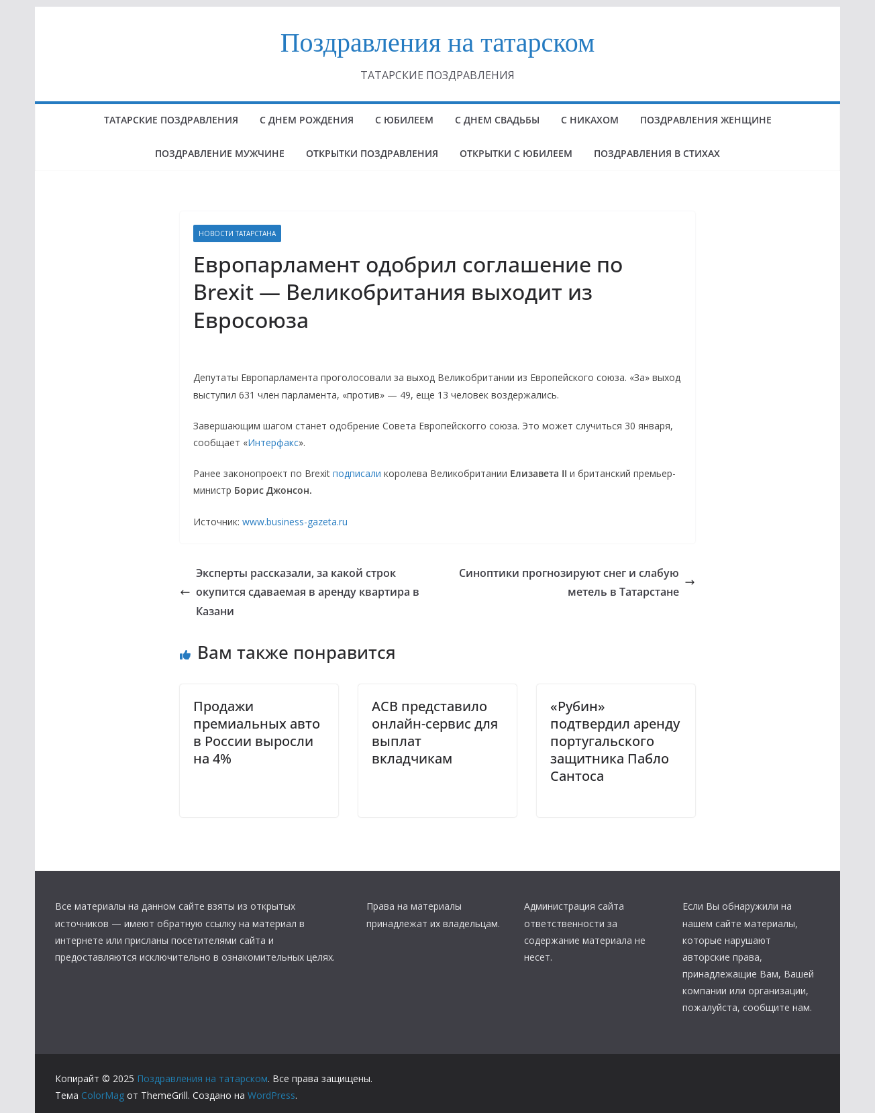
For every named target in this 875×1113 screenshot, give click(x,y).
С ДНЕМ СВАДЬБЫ (497, 119)
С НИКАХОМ (590, 119)
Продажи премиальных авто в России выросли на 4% (256, 732)
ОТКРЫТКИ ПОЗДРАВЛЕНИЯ (372, 153)
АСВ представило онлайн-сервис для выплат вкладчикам (435, 732)
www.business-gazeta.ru (295, 521)
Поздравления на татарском (437, 43)
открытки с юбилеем (516, 153)
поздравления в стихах (657, 153)
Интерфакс (273, 442)
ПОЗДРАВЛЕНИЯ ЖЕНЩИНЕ (706, 119)
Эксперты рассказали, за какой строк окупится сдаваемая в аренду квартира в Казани (299, 592)
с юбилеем (404, 119)
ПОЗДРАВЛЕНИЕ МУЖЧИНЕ (220, 153)
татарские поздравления (171, 119)
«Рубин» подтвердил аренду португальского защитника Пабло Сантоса (615, 741)
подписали (357, 473)
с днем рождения (307, 119)
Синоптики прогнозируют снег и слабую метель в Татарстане (577, 583)
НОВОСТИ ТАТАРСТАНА (237, 233)
